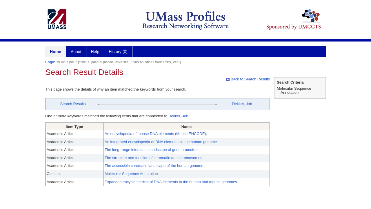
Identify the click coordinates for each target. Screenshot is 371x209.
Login (50, 62)
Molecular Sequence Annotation (131, 174)
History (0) (118, 51)
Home (55, 51)
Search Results (73, 104)
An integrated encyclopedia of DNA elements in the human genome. (161, 142)
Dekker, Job (242, 104)
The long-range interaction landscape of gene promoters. (152, 149)
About (76, 51)
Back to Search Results (248, 79)
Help (95, 51)
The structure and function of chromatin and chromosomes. (154, 158)
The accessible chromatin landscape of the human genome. (154, 165)
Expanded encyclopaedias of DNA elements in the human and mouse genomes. (171, 182)
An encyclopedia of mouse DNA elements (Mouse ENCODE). (156, 133)
